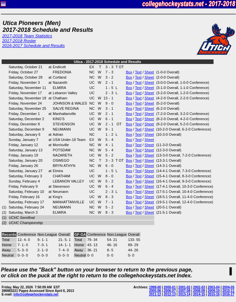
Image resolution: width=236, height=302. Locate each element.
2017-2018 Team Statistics (27, 35)
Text (138, 72)
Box (129, 72)
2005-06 (155, 291)
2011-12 (155, 294)
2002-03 (199, 287)
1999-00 (155, 287)
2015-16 (214, 294)
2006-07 (170, 291)
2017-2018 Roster (19, 40)
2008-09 (199, 291)
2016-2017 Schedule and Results (33, 45)
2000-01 (170, 287)
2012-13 (170, 294)
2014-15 (199, 294)
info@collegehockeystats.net (35, 294)
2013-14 (184, 294)
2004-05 (228, 287)
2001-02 (184, 287)
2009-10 (214, 291)
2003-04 (214, 287)
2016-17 (228, 294)
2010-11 (228, 291)
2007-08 (184, 291)
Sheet (149, 72)
